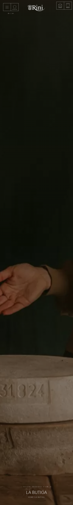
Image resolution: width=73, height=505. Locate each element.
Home (31, 497)
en (14, 14)
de (10, 14)
